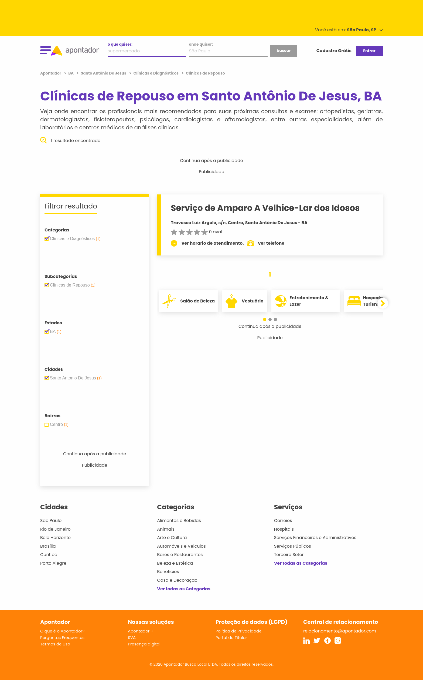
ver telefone (271, 243)
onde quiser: (201, 44)
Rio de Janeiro (55, 529)
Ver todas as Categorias (183, 589)
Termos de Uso (55, 644)
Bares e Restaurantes (180, 554)
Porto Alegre (53, 563)
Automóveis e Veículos (181, 546)
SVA (132, 637)
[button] (264, 319)
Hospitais (284, 529)
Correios (283, 520)
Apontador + (140, 631)
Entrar (369, 50)
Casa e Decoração (177, 580)
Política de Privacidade (239, 631)
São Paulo (51, 520)
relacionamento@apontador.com (339, 631)
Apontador (51, 73)
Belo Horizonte (55, 537)
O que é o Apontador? (62, 631)
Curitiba (48, 554)
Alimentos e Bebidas (179, 520)
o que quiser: (120, 44)
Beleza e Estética (175, 563)
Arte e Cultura (172, 537)
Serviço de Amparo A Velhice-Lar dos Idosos (265, 208)
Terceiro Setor (289, 554)
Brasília (48, 546)
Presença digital (144, 644)
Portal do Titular (231, 637)
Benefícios (168, 571)
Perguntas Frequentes (62, 637)
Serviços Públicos (292, 546)
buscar (284, 50)
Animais (166, 529)
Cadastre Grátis (334, 51)
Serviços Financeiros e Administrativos (315, 537)
